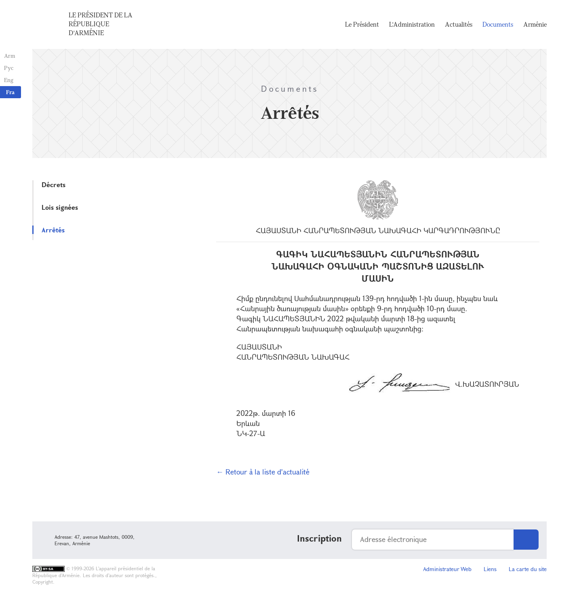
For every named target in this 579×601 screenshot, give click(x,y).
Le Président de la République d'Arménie (101, 24)
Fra (10, 92)
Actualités (458, 24)
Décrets (53, 184)
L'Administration (412, 24)
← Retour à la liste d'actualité (263, 472)
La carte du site (528, 569)
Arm (9, 55)
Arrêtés (53, 230)
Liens (490, 569)
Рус (8, 68)
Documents (497, 24)
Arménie (535, 24)
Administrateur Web (447, 569)
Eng (8, 80)
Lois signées (60, 207)
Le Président (362, 24)
